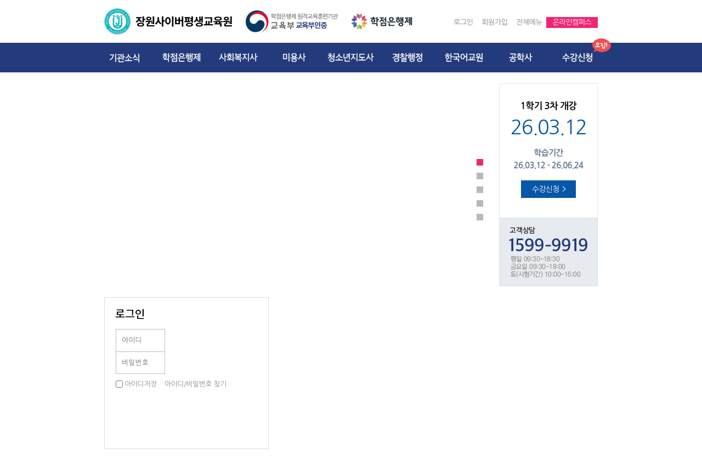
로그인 (463, 22)
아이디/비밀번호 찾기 (196, 384)
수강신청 (549, 189)
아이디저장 (140, 384)
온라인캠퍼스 (572, 22)
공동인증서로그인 (235, 351)
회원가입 (494, 22)
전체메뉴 (529, 22)
